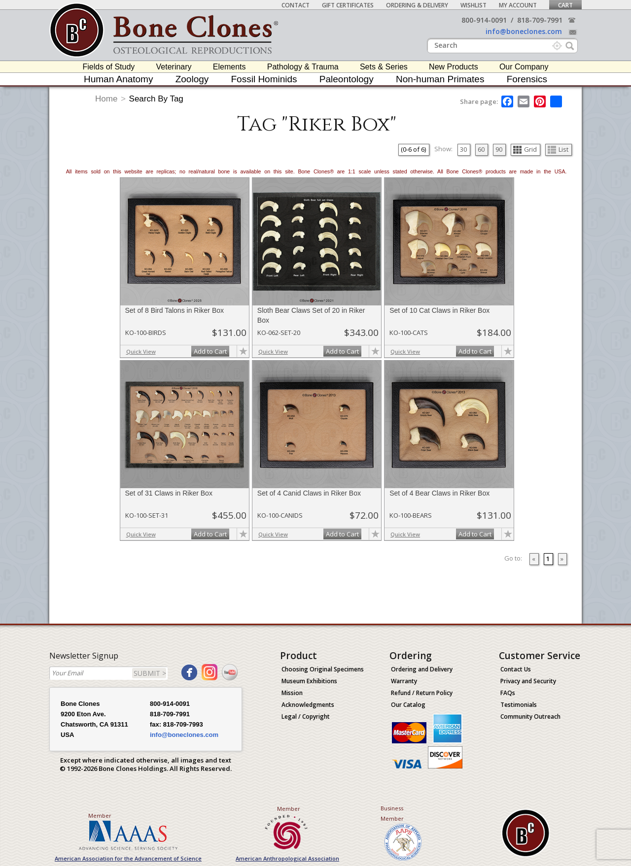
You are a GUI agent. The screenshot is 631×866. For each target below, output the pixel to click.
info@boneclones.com (524, 31)
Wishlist (473, 5)
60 (481, 149)
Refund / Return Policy (422, 693)
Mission (292, 693)
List (558, 149)
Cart (565, 5)
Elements (229, 67)
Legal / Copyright (305, 716)
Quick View (141, 351)
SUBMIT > (150, 673)
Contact (295, 5)
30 (463, 149)
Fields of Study (109, 67)
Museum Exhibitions (309, 681)
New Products (453, 67)
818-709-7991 (539, 20)
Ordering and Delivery (422, 669)
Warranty (404, 681)
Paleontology (346, 79)
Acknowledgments (307, 704)
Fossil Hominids (264, 79)
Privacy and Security (528, 681)
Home (106, 98)
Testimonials (518, 704)
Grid (525, 149)
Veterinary (174, 67)
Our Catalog (408, 704)
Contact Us (515, 669)
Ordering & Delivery (417, 5)
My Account (518, 5)
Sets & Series (384, 67)
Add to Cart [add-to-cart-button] (210, 351)
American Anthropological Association (287, 858)
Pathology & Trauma (303, 67)
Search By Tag (156, 98)
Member (99, 815)
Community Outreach (530, 716)
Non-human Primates (440, 79)
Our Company (524, 67)
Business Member (392, 813)
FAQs (507, 693)
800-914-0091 (484, 20)
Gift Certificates (348, 5)
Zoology (192, 79)
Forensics (527, 79)
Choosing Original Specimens (322, 669)
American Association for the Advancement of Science (128, 858)
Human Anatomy (118, 79)
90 (498, 149)
